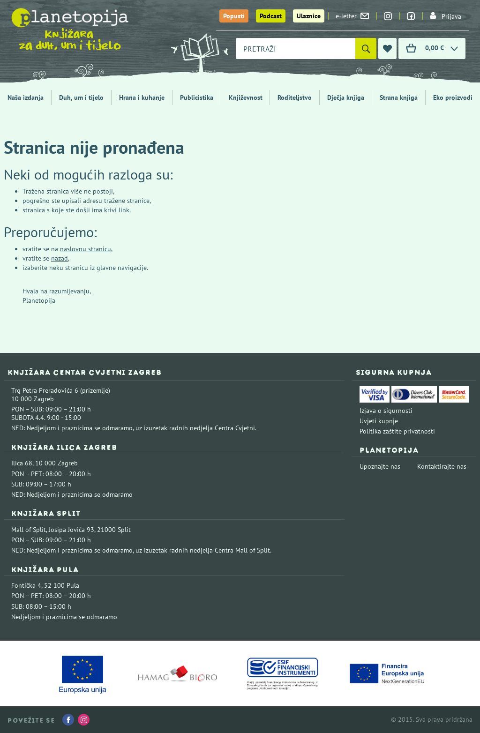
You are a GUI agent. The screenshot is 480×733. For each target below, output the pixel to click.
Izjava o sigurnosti (386, 410)
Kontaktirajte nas (441, 466)
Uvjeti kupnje (379, 421)
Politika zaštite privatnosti (397, 431)
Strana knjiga (399, 97)
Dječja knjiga (345, 97)
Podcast (271, 16)
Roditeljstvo (295, 97)
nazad (59, 258)
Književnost (245, 97)
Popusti (234, 16)
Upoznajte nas (380, 466)
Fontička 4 (26, 585)
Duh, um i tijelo (81, 97)
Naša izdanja (26, 97)
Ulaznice (309, 16)
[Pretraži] (365, 48)
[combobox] (295, 48)
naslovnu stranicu (85, 249)
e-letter (352, 16)
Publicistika (196, 97)
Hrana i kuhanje (142, 97)
